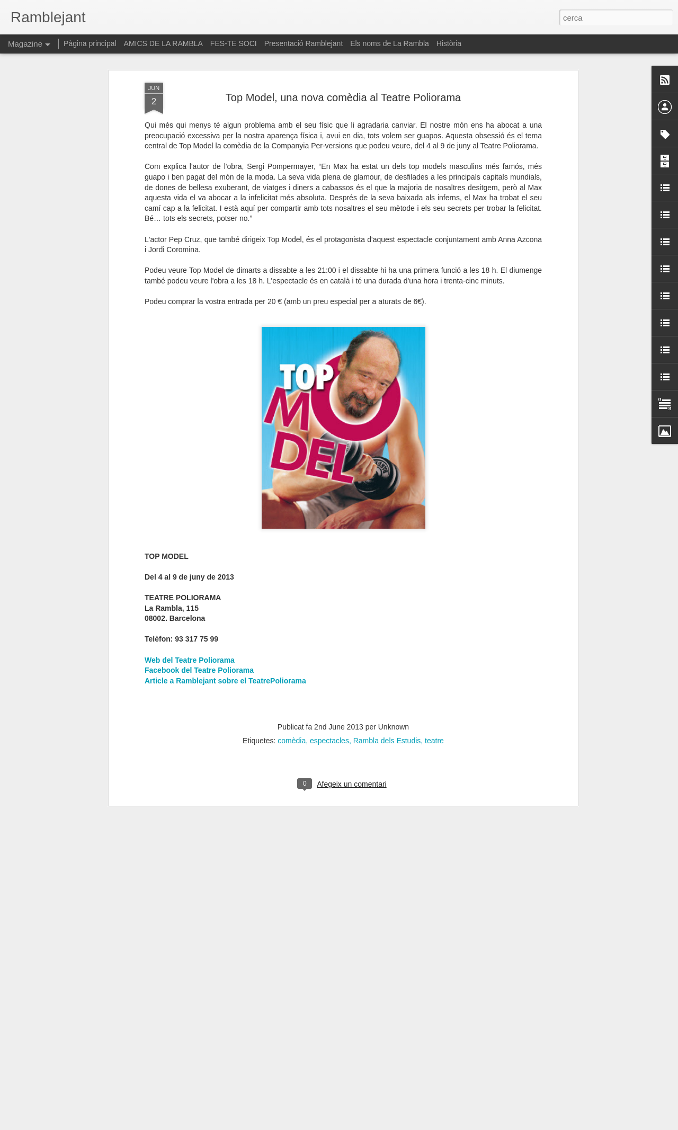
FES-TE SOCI (233, 43)
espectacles (329, 702)
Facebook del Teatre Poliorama (199, 632)
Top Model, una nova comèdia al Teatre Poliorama (343, 59)
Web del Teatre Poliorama (190, 622)
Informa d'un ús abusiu (428, 1124)
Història (448, 43)
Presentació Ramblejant (303, 43)
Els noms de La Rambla (389, 43)
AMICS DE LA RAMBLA (163, 43)
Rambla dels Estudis (387, 702)
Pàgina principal (90, 43)
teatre (434, 702)
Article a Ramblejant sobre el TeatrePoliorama (225, 642)
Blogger (386, 1124)
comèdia (292, 702)
